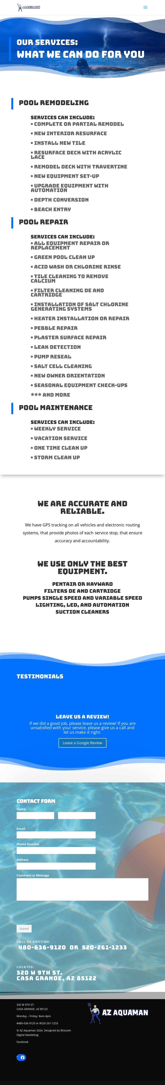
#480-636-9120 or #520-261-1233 (37, 1023)
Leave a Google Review (82, 742)
